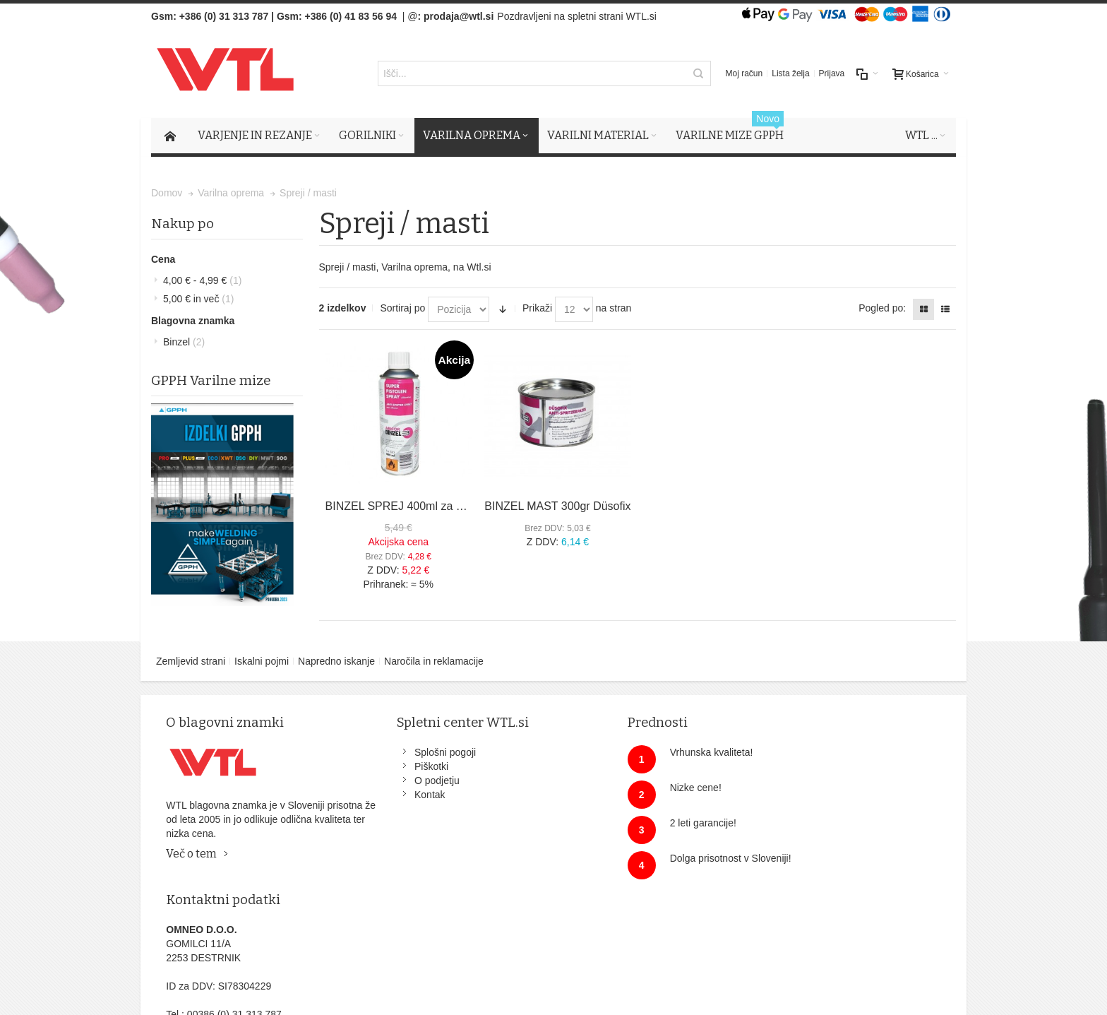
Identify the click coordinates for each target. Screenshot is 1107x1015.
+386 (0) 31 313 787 (224, 16)
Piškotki (399, 767)
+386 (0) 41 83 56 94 (351, 16)
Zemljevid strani (190, 661)
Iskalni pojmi (261, 661)
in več (198, 299)
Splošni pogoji (412, 753)
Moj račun (744, 74)
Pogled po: (882, 309)
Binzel (184, 342)
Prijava (832, 74)
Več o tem (192, 854)
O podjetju (404, 781)
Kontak (397, 795)
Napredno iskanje (336, 661)
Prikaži (537, 309)
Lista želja (790, 74)
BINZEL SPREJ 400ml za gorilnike (411, 507)
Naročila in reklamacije (434, 661)
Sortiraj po (402, 309)
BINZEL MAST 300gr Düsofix (557, 507)
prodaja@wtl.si (458, 16)
